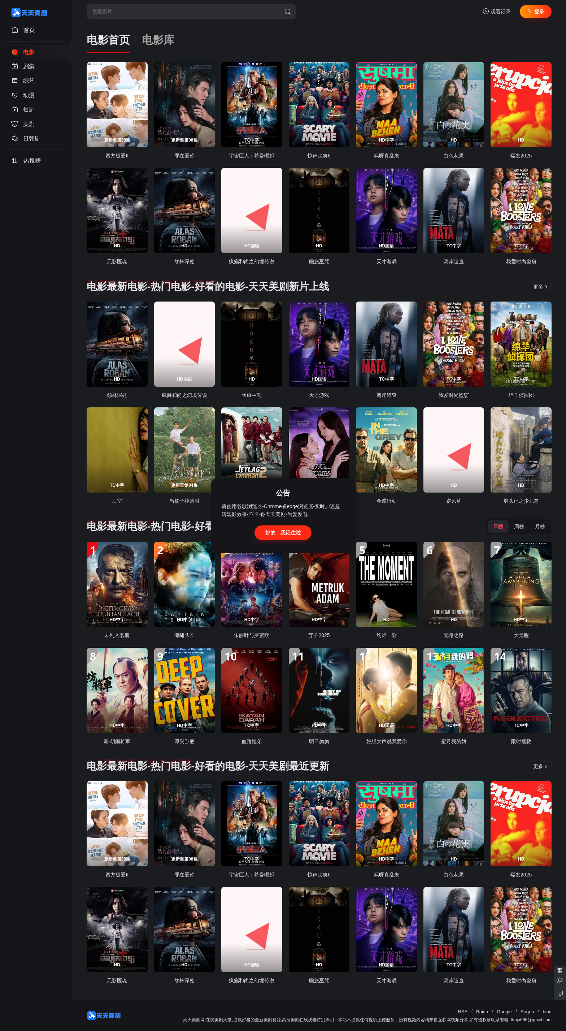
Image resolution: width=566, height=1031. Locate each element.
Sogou (527, 1011)
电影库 (158, 40)
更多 (540, 287)
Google (504, 1011)
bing (547, 1011)
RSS (462, 1011)
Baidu (482, 1011)
